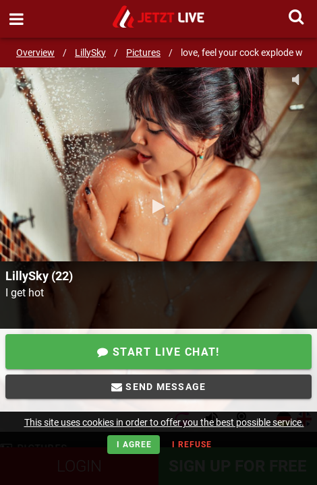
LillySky (90, 52)
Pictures (143, 52)
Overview (35, 52)
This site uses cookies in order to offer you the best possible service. (164, 422)
